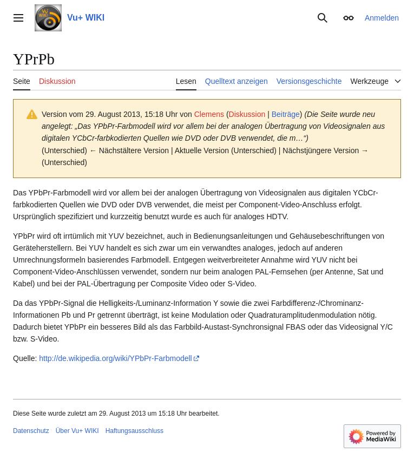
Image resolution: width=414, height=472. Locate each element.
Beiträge (286, 114)
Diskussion (247, 114)
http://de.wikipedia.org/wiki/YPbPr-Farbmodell (115, 358)
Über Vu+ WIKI (77, 431)
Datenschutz (31, 431)
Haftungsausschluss (134, 431)
